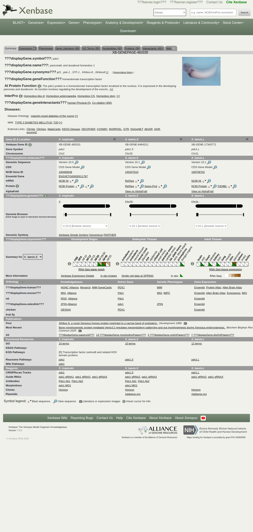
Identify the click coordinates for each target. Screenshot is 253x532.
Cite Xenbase (136, 418)
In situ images (108, 275)
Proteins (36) (132, 48)
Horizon (63, 389)
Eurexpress (233, 293)
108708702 (198, 172)
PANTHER (110, 234)
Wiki (169, 48)
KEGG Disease (71, 129)
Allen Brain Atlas (232, 287)
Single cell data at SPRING (138, 275)
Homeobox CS (86, 96)
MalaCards (54, 129)
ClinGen (41, 129)
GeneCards (105, 287)
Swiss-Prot (150, 186)
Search (244, 12)
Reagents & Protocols (162, 22)
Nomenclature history (123, 72)
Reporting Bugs (82, 418)
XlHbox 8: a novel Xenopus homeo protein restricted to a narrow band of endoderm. (108, 323)
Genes (73, 22)
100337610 (131, 172)
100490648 (65, 172)
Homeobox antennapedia (61, 96)
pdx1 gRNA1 (66, 376)
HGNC (65, 287)
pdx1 (120, 304)
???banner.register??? (186, 2)
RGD (64, 298)
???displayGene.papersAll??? (76, 334)
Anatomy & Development (123, 22)
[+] (111, 89)
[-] (107, 72)
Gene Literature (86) (67, 48)
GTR (126, 129)
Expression (55, 22)
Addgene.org (132, 394)
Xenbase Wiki (57, 418)
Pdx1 (121, 293)
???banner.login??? (151, 2)
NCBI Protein (66, 186)
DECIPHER (88, 129)
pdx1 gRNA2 (83, 376)
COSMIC (102, 129)
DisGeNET (136, 129)
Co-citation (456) (102, 102)
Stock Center (232, 22)
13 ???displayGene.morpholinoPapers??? (121, 334)
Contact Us (214, 2)
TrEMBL (222, 186)
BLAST (18, 22)
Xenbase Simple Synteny (74, 234)
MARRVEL (115, 129)
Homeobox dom (105, 96)
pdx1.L (195, 372)
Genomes (35, 22)
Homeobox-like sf (34, 96)
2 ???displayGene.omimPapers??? (168, 334)
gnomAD (31, 132)
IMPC (166, 293)
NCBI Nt (64, 180)
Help (119, 418)
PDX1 (121, 287)
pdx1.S (129, 372)
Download (127, 31)
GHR (157, 129)
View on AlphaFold (136, 191)
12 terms (196, 343)
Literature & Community (200, 22)
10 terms (64, 343)
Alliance (74, 287)
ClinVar (30, 129)
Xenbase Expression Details (77, 275)
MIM (94, 287)
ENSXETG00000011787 (73, 176)
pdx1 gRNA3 (99, 376)
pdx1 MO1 (65, 385)
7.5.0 (19, 430)
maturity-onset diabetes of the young (52, 115)
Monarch (85, 287)
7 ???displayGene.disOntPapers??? (212, 334)
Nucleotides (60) (112, 48)
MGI (63, 293)
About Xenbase (160, 418)
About (186, 418)
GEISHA (66, 309)
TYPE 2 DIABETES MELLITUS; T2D (36, 122)
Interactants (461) (153, 48)
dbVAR (148, 129)
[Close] (114, 139)
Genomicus (96, 234)
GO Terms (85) (91, 48)
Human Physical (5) (79, 102)
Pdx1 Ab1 (64, 381)
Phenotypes (92, 22)
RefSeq (129, 180)
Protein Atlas (213, 287)
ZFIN (64, 304)
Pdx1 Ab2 (77, 381)
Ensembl (199, 287)
